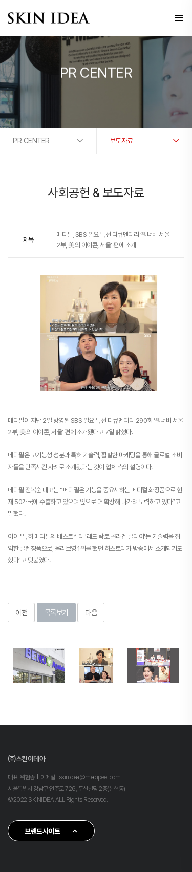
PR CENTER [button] (31, 141)
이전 (21, 612)
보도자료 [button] (121, 141)
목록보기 (56, 612)
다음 (91, 612)
